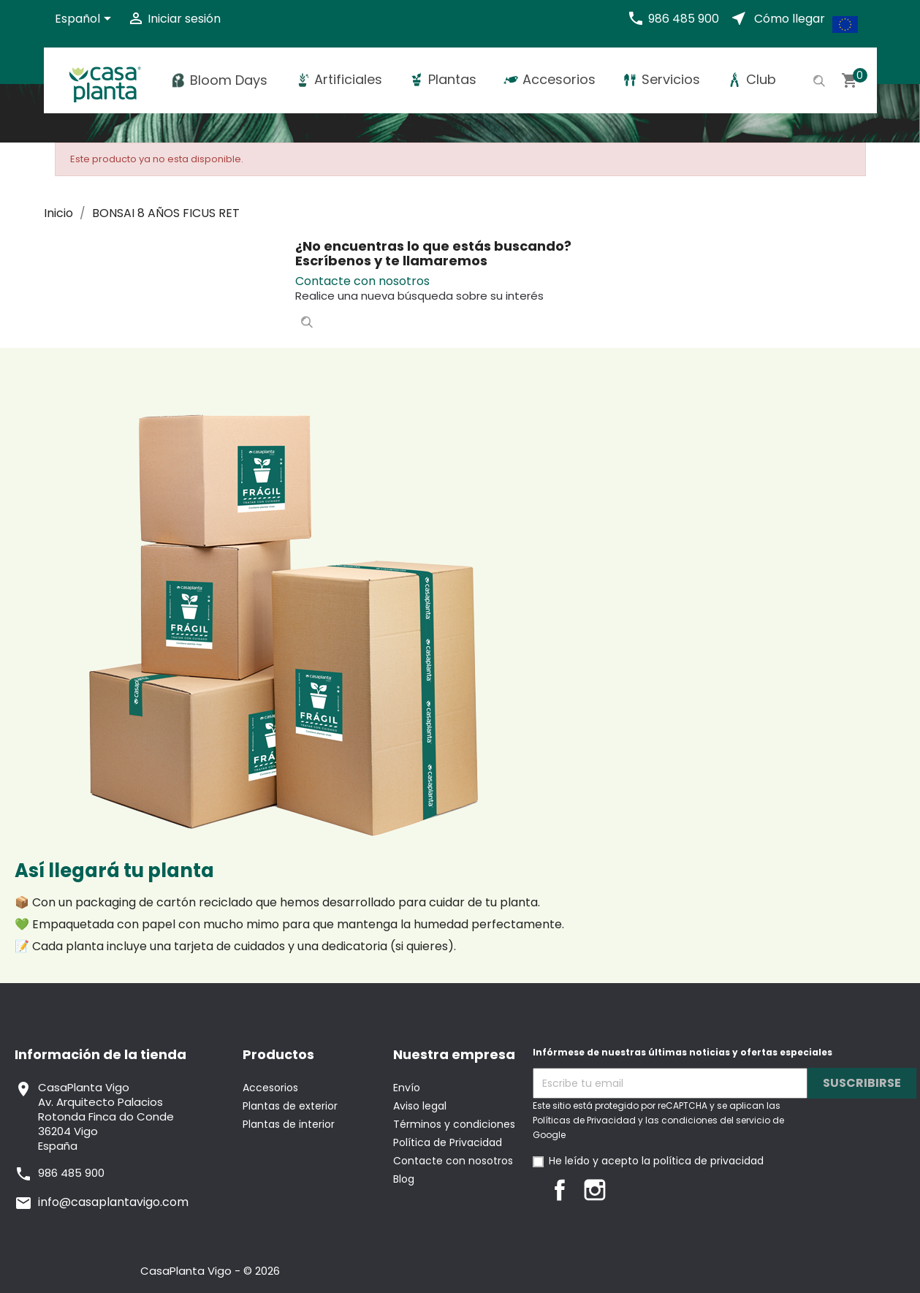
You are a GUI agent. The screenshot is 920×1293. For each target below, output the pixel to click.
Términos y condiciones (454, 1124)
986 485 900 (683, 18)
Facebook (559, 1190)
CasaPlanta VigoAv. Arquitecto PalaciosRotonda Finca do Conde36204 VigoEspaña (106, 1116)
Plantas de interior (289, 1124)
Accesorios (270, 1087)
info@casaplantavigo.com (113, 1202)
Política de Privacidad (447, 1142)
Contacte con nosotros (362, 281)
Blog (403, 1179)
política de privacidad (708, 1160)
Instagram (594, 1190)
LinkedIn (630, 1190)
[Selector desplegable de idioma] (85, 20)
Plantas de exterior (290, 1106)
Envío (406, 1087)
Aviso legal (419, 1106)
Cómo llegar (789, 18)
